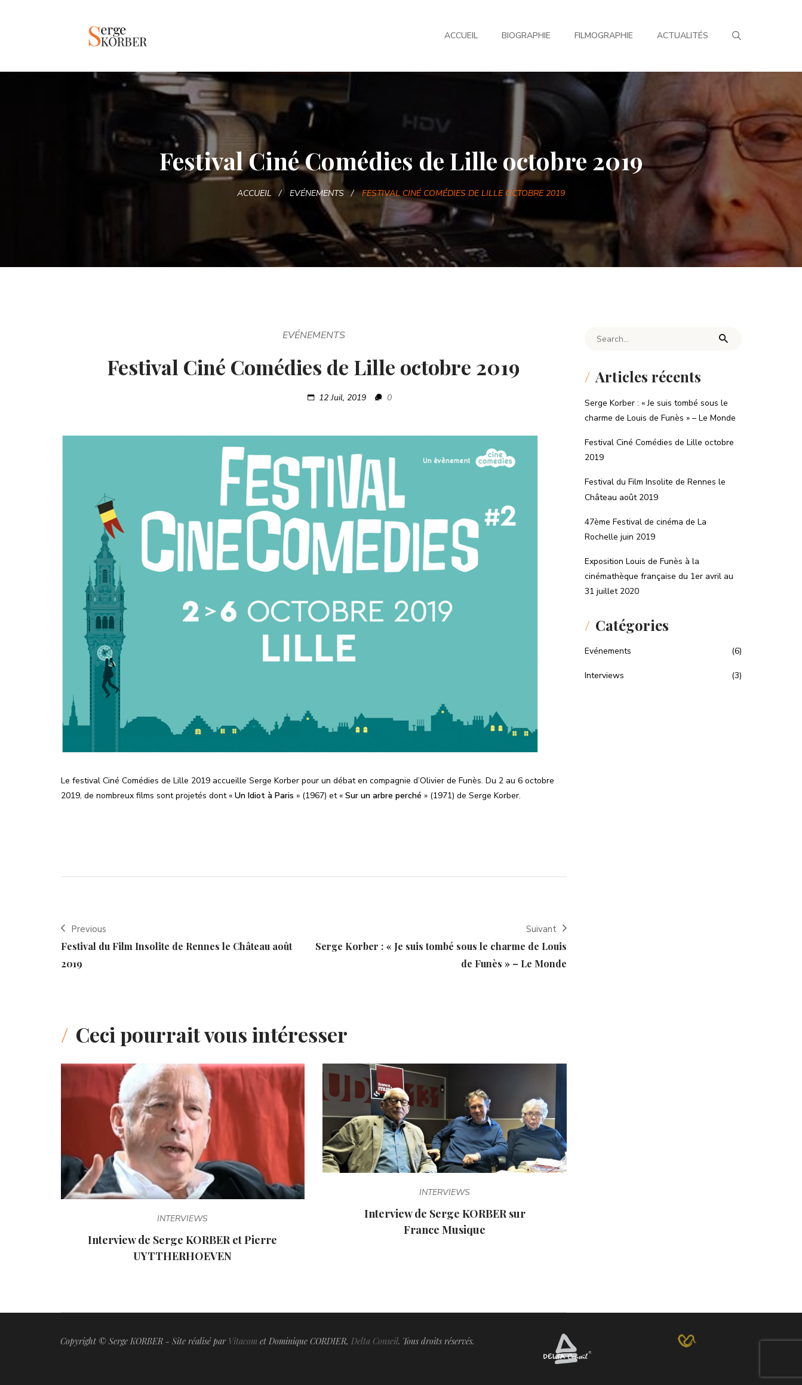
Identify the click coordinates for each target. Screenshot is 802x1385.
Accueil (461, 35)
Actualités (682, 35)
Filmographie (603, 35)
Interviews (182, 1218)
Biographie (526, 35)
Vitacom (242, 1341)
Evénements (317, 193)
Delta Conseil (374, 1341)
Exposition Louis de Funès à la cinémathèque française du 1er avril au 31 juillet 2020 (659, 576)
